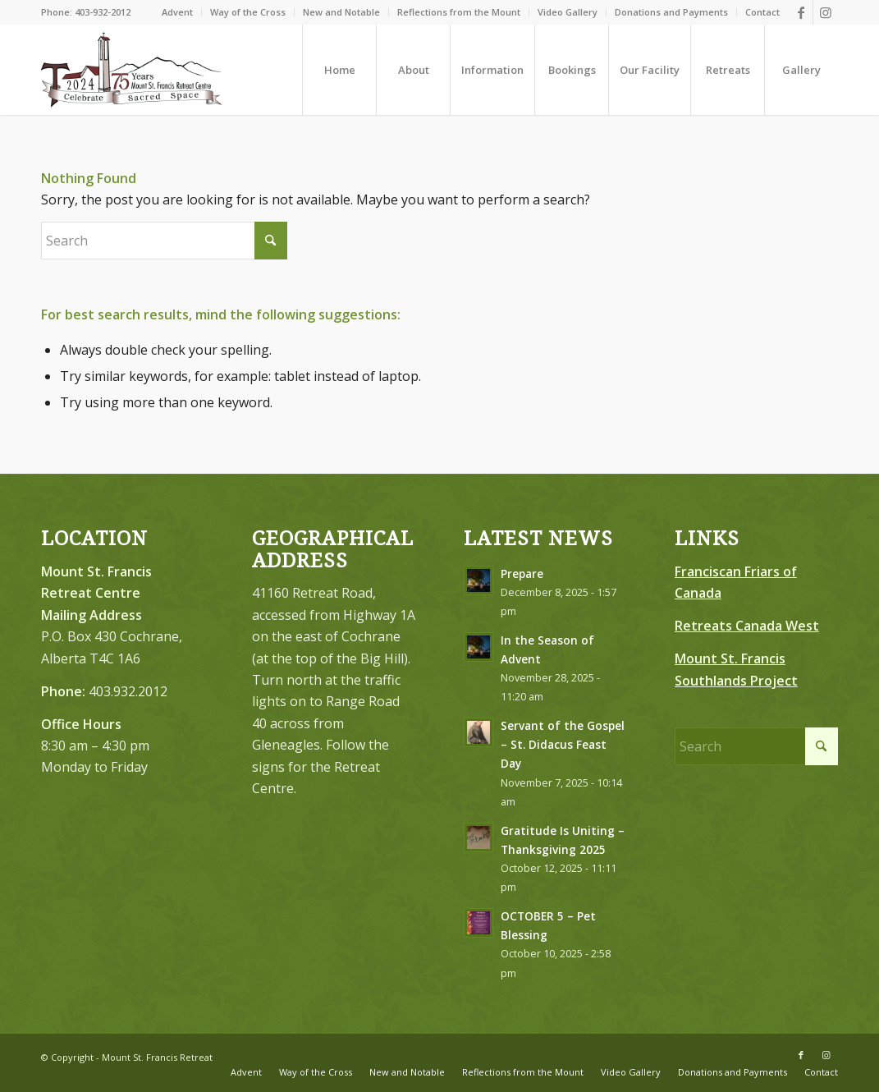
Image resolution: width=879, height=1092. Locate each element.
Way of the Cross (248, 12)
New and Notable (341, 12)
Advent (177, 12)
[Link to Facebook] (801, 12)
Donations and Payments (671, 12)
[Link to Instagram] (825, 12)
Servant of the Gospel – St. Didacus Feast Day (563, 744)
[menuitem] (177, 12)
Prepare (522, 573)
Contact (762, 12)
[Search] (164, 240)
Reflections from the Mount (458, 12)
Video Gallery (567, 12)
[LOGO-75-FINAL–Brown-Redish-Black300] (131, 70)
